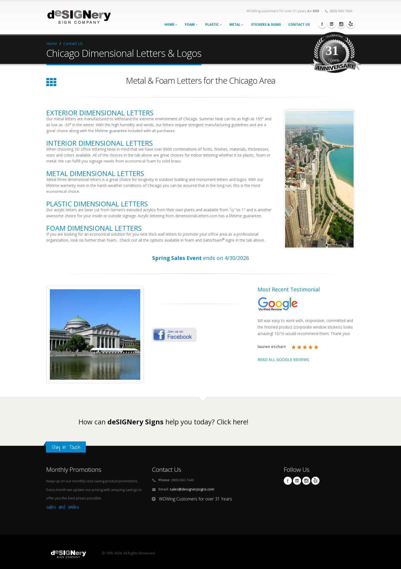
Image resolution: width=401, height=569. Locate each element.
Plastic (213, 24)
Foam (191, 24)
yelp (351, 24)
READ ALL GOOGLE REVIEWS (283, 359)
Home (170, 24)
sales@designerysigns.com (192, 489)
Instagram (341, 24)
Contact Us (73, 43)
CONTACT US (299, 24)
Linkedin (332, 24)
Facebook (322, 24)
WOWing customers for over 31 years (282, 11)
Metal (236, 24)
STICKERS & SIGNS (266, 24)
